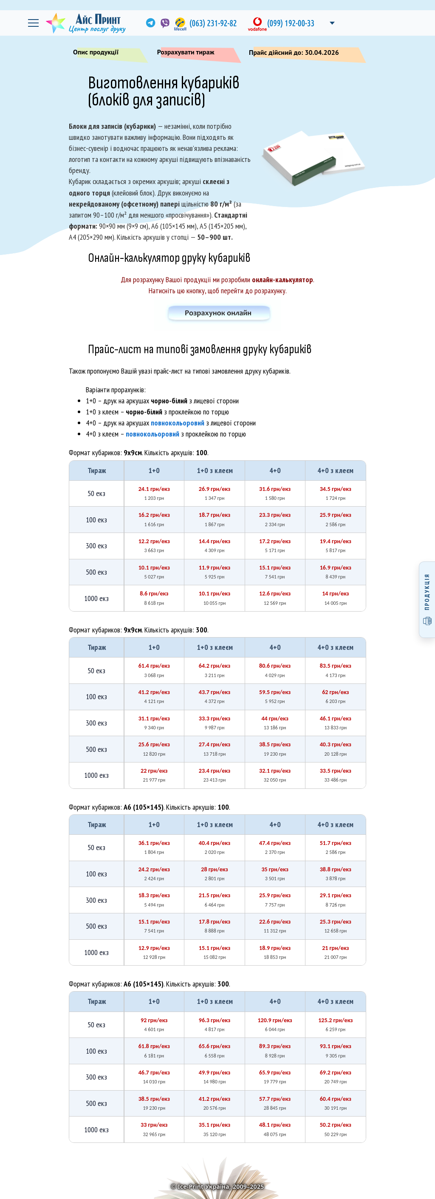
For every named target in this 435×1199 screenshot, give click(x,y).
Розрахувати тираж (195, 53)
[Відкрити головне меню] (33, 23)
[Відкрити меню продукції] (427, 599)
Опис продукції (106, 53)
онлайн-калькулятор (282, 279)
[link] (150, 23)
